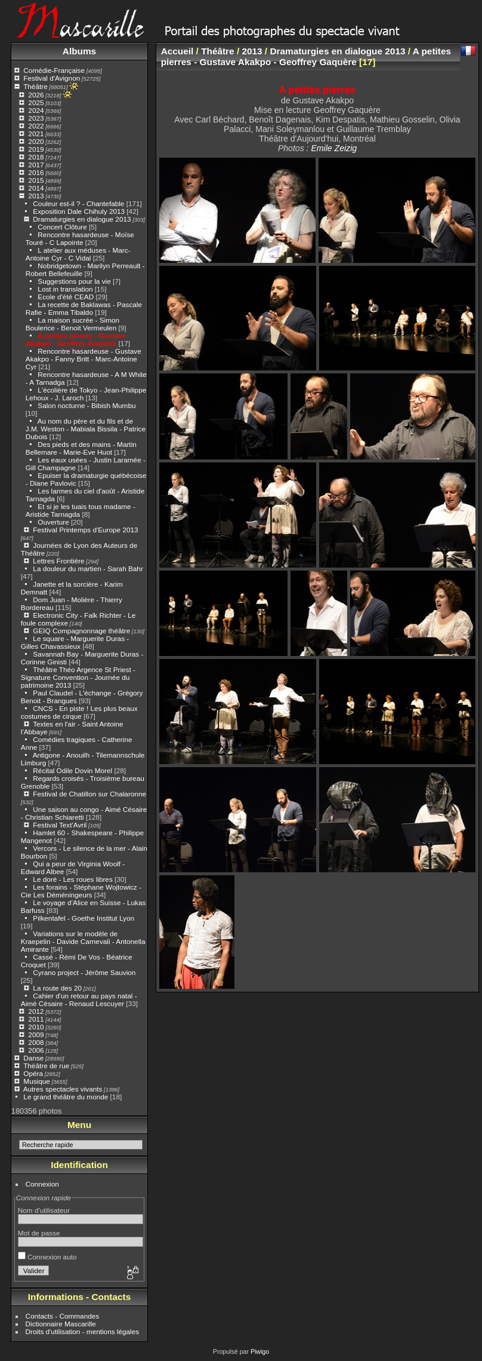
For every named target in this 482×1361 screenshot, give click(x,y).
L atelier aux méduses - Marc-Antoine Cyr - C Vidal (78, 254)
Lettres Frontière (58, 561)
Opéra (33, 1073)
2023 (36, 118)
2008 (36, 1042)
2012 (36, 1011)
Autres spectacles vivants (63, 1089)
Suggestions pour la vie (74, 281)
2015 (36, 180)
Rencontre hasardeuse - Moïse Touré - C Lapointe (80, 238)
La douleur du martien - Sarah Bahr (88, 568)
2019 (36, 149)
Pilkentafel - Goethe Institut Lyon (83, 918)
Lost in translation (65, 289)
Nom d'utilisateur (44, 1210)
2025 (36, 102)
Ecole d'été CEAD (66, 297)
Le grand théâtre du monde (65, 1097)
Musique (36, 1081)
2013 (36, 196)
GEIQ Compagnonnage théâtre (81, 630)
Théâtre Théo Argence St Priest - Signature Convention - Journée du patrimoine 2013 (78, 677)
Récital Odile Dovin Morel (72, 770)
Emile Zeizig (334, 148)
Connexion (42, 1184)
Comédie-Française (54, 70)
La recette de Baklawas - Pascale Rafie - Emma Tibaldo (84, 308)
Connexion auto (47, 1257)
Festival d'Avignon (51, 78)
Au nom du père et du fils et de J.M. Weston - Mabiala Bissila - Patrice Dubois (86, 428)
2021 (36, 133)
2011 (36, 1019)
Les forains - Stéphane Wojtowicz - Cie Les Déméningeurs (81, 891)
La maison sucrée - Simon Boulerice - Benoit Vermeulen (72, 324)
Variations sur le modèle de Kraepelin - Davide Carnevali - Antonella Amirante (83, 941)
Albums (79, 51)
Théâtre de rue (46, 1065)
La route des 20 (57, 988)
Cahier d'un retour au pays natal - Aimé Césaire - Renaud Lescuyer (79, 999)
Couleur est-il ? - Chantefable (78, 203)
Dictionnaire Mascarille (61, 1324)
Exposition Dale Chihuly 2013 (79, 211)
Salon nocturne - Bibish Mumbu (86, 405)
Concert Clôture (62, 227)
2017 (36, 164)
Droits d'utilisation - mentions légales (83, 1331)
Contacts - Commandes (63, 1316)
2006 (36, 1050)
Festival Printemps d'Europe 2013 (85, 530)
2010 (36, 1027)
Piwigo (260, 1351)
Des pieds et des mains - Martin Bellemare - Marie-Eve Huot (81, 448)
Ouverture (53, 522)
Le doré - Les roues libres (72, 879)
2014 (36, 188)
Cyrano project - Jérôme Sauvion (84, 972)
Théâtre (35, 86)
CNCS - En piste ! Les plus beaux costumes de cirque (79, 712)
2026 (36, 95)
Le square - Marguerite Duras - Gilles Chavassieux (75, 642)
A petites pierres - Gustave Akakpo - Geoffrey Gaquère (76, 339)
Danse (33, 1058)
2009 (36, 1034)
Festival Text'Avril (59, 825)
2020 (36, 141)
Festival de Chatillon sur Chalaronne (89, 794)
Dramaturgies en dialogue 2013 (82, 219)
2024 (36, 110)
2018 (36, 157)
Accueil (177, 51)
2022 (36, 126)
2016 (36, 172)
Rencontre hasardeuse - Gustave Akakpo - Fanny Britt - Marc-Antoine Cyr (83, 358)
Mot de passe (39, 1233)
